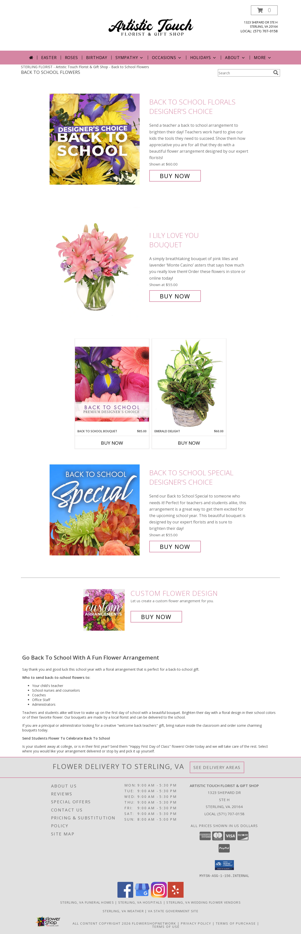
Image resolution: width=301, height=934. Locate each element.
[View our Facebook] (125, 896)
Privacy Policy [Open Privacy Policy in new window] (196, 923)
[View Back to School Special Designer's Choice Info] (98, 509)
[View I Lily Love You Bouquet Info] (98, 265)
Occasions (167, 57)
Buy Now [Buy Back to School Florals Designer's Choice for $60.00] (175, 176)
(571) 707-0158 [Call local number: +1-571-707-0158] (265, 31)
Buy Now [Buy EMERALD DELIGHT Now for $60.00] (189, 443)
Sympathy (129, 57)
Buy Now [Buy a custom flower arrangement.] (156, 617)
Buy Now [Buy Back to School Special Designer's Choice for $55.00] (175, 546)
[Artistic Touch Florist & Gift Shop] (151, 28)
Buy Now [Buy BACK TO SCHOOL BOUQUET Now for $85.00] (112, 443)
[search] (276, 72)
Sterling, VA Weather (123, 911)
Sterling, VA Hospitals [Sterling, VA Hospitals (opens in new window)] (140, 902)
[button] (264, 10)
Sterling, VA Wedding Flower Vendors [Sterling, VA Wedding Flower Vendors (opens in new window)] (203, 902)
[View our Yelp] (176, 896)
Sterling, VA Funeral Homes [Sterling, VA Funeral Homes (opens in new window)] (87, 902)
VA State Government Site (173, 911)
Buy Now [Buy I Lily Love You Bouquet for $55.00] (175, 296)
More (263, 57)
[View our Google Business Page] (142, 896)
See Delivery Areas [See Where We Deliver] (217, 767)
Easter (49, 57)
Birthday (96, 57)
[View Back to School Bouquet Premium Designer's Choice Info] (112, 384)
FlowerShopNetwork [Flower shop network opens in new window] (154, 923)
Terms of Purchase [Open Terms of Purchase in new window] (236, 923)
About (235, 57)
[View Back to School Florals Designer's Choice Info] (98, 139)
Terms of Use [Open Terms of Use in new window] (166, 926)
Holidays (203, 57)
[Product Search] (244, 72)
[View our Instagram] (159, 896)
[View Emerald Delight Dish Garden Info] (189, 384)
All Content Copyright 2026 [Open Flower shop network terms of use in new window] (102, 923)
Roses (71, 57)
